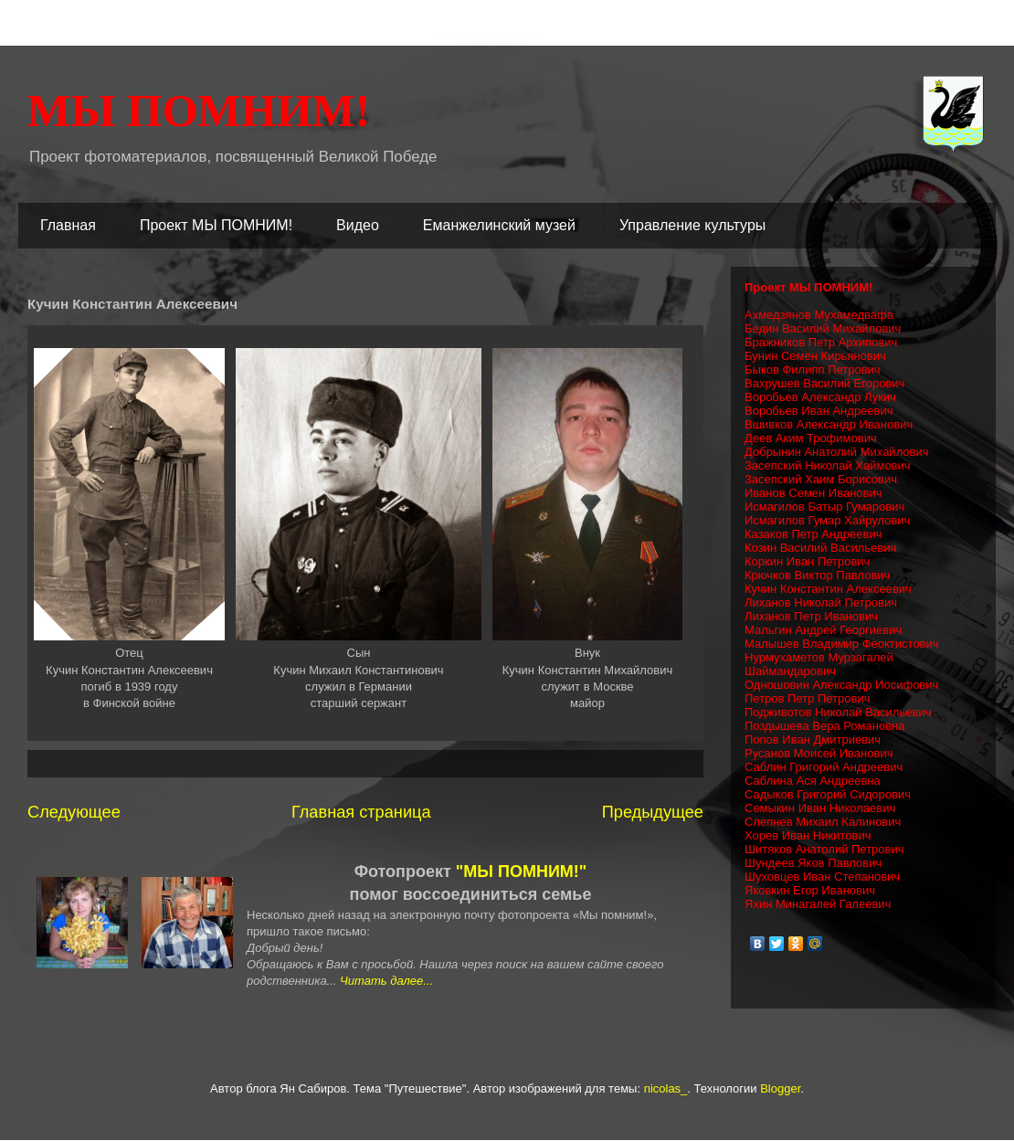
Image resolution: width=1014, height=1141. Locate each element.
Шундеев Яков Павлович (813, 863)
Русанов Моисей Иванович (819, 753)
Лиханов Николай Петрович (821, 602)
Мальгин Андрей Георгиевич (823, 630)
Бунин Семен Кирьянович (815, 356)
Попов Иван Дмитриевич (813, 739)
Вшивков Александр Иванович (829, 424)
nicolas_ (666, 1088)
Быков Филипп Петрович (813, 369)
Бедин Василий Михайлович (823, 328)
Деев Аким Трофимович (811, 438)
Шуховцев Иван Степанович (822, 876)
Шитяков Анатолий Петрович (824, 849)
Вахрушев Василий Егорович (824, 383)
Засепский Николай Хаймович (828, 465)
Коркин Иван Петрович (807, 561)
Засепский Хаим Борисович (821, 479)
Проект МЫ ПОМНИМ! (216, 225)
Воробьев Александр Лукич (820, 397)
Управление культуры (692, 225)
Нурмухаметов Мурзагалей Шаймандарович (819, 664)
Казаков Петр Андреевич (813, 534)
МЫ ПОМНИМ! (198, 110)
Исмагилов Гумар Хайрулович (827, 520)
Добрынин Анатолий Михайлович (837, 452)
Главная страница (361, 812)
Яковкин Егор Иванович (810, 890)
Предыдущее (652, 812)
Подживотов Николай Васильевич (838, 712)
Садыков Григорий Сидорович (828, 794)
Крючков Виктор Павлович (817, 575)
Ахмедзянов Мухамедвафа (819, 315)
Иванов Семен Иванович (813, 493)
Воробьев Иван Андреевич (819, 410)
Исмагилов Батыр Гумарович (824, 506)
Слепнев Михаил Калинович (823, 822)
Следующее (74, 812)
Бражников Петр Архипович (821, 342)
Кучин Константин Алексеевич (828, 589)
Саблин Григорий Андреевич (824, 767)
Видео (357, 225)
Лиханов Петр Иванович (811, 616)
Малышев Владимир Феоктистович (842, 643)
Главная (68, 225)
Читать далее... (386, 981)
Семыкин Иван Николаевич (820, 808)
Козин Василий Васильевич (820, 548)
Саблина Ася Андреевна (813, 780)
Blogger (780, 1088)
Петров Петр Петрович (808, 698)
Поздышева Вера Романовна (825, 726)
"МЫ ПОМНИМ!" (521, 871)
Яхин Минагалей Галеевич (818, 904)
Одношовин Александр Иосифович (841, 685)
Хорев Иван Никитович (808, 835)
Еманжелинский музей (499, 225)
